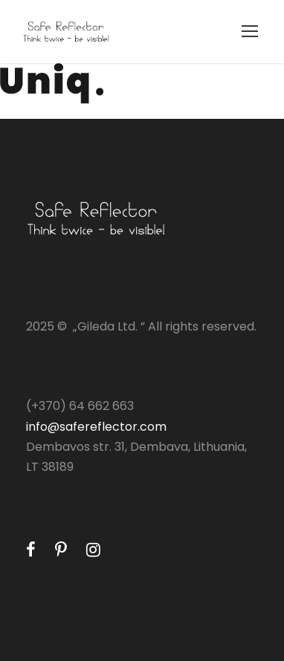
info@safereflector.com (96, 426)
